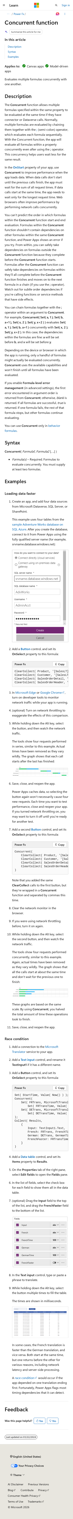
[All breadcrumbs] (8, 14)
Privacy (42, 1490)
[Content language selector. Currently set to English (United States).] (25, 1457)
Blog (10, 1490)
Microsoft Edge (25, 692)
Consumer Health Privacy (23, 1496)
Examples (13, 56)
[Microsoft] (36, 5)
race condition (24, 1378)
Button (25, 649)
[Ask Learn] (58, 14)
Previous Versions (38, 1484)
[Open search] (56, 5)
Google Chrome (51, 692)
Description (14, 46)
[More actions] (65, 14)
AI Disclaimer (15, 1484)
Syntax (12, 51)
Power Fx (19, 14)
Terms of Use (15, 1501)
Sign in (66, 5)
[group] (40, 677)
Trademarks (34, 1501)
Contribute (27, 1490)
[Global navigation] (4, 5)
